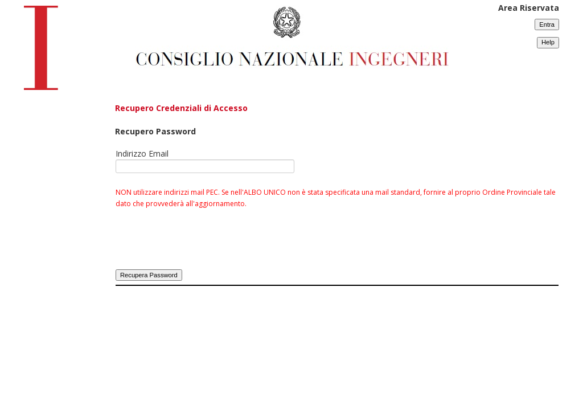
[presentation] (202, 245)
